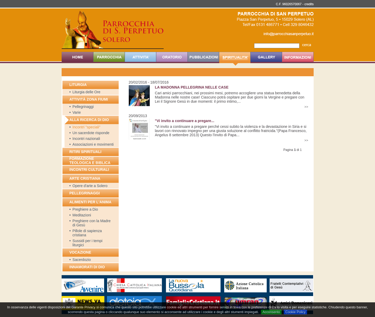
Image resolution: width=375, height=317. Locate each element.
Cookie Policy (295, 312)
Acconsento (271, 312)
